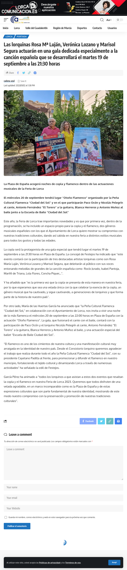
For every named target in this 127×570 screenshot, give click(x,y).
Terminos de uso (73, 562)
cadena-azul (9, 80)
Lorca (9, 36)
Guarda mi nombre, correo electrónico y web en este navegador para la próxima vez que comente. (51, 517)
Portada (22, 36)
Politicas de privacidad (49, 562)
